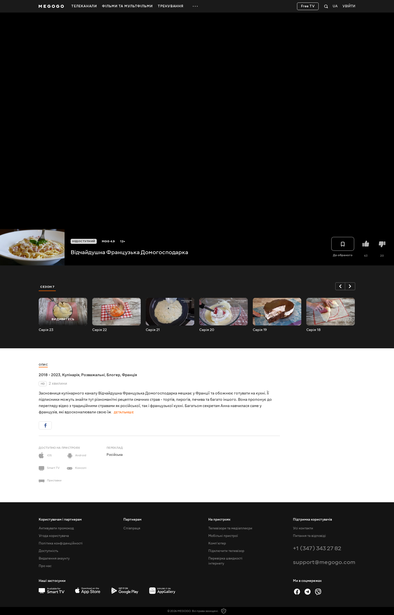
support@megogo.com (324, 562)
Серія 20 (206, 330)
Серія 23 (46, 330)
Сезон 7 (47, 287)
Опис (43, 365)
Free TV (308, 6)
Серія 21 (153, 330)
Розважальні (93, 374)
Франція (129, 374)
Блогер (113, 374)
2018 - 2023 (49, 374)
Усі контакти (303, 528)
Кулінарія (70, 374)
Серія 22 (99, 330)
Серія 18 (313, 330)
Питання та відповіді (309, 536)
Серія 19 (260, 330)
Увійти (348, 6)
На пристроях (219, 519)
